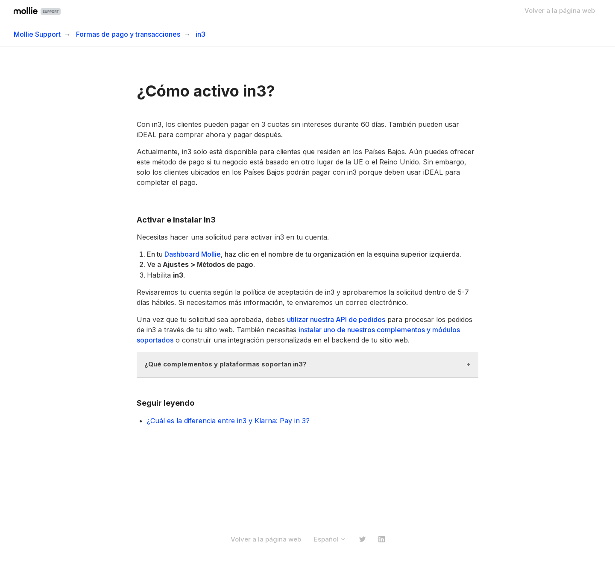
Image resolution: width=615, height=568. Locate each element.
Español (330, 539)
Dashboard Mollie (192, 254)
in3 (200, 34)
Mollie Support (37, 34)
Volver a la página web (559, 10)
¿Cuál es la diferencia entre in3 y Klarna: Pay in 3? (228, 420)
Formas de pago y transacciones (128, 34)
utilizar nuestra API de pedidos (336, 319)
